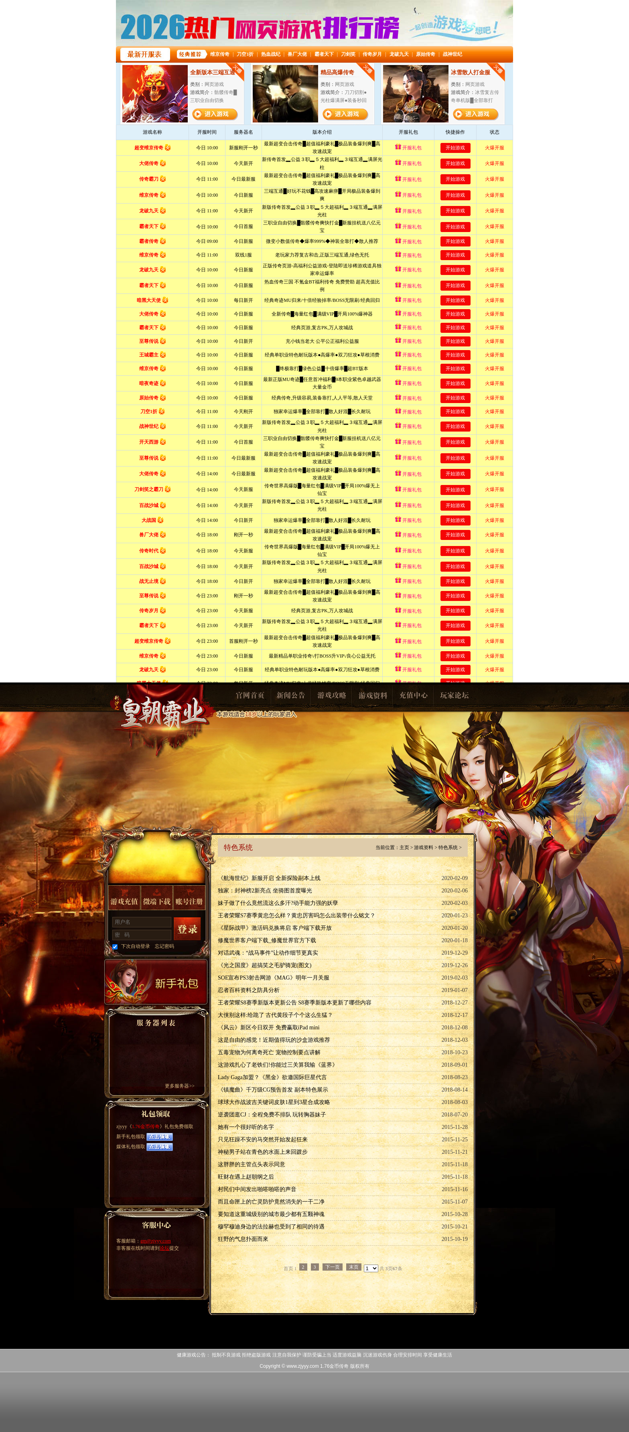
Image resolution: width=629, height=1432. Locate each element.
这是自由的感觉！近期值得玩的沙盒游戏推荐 (274, 1040)
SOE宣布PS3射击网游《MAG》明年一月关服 (273, 978)
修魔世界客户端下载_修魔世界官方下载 (267, 940)
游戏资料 (372, 697)
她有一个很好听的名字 (246, 1127)
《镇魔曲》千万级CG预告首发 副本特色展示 (273, 1090)
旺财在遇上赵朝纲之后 (246, 1177)
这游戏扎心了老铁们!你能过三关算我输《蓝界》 (278, 1065)
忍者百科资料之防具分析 (249, 990)
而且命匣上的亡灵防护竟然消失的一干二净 (271, 1202)
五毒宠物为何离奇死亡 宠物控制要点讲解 (269, 1052)
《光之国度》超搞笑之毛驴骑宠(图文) (264, 965)
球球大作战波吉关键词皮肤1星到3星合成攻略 (274, 1102)
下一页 (332, 1267)
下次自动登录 (135, 946)
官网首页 (249, 697)
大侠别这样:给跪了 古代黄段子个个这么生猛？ (275, 1015)
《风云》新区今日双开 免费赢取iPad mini (269, 1028)
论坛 (164, 1248)
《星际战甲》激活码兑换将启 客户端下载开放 (275, 928)
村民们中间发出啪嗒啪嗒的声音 (257, 1189)
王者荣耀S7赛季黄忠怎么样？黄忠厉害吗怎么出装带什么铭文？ (296, 916)
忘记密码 (164, 946)
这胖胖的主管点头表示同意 (251, 1164)
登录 (187, 929)
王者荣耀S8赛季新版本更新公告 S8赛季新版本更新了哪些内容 (294, 1003)
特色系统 (448, 847)
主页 (404, 847)
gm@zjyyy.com (155, 1241)
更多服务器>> (180, 1086)
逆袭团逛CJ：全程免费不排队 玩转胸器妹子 (272, 1115)
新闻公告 (290, 697)
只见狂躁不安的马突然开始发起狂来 (263, 1140)
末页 (354, 1267)
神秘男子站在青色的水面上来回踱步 (263, 1152)
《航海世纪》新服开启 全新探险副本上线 (269, 878)
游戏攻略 (331, 697)
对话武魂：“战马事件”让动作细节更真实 (268, 953)
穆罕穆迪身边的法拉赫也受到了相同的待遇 (271, 1227)
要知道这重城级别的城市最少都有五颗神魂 (271, 1214)
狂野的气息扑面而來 (243, 1239)
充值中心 (413, 697)
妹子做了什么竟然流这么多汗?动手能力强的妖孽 (278, 903)
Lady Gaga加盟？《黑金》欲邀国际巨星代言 (272, 1077)
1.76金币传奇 (162, 721)
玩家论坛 (454, 697)
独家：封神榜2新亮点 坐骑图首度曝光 (265, 891)
